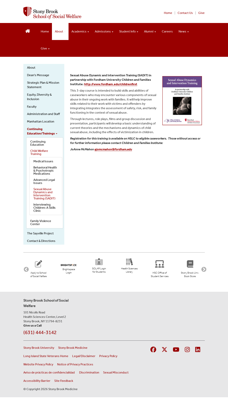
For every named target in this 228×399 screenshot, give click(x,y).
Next (203, 269)
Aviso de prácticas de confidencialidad (49, 374)
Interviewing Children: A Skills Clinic (44, 208)
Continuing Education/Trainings (42, 131)
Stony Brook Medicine (72, 349)
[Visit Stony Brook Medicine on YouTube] (176, 351)
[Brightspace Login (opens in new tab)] (68, 267)
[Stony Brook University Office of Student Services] (161, 269)
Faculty (31, 106)
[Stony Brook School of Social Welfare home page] (75, 13)
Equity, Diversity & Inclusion (39, 97)
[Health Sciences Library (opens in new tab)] (130, 267)
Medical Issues (43, 161)
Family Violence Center (40, 222)
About (31, 67)
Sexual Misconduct (116, 374)
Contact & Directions (41, 241)
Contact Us (185, 13)
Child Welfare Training (39, 152)
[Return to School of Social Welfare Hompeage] (27, 30)
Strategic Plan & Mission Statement (43, 85)
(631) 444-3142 (40, 334)
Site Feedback (63, 382)
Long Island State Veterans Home (45, 357)
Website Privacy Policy (38, 366)
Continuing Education (38, 143)
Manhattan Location (40, 121)
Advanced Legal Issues (44, 181)
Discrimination (89, 374)
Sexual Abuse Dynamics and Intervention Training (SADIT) (44, 193)
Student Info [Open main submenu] (128, 31)
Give (201, 13)
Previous (25, 269)
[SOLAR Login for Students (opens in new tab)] (99, 267)
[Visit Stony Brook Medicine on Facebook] (153, 351)
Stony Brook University (38, 349)
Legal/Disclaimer (83, 357)
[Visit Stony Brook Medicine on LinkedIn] (197, 351)
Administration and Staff (43, 114)
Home (168, 13)
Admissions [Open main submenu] (104, 31)
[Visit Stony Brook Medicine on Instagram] (187, 351)
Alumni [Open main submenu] (150, 31)
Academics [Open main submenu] (80, 31)
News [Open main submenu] (184, 31)
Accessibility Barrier (36, 382)
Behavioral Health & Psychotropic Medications (45, 170)
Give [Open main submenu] (45, 48)
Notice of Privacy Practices (75, 366)
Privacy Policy (108, 357)
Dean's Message (38, 75)
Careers (167, 31)
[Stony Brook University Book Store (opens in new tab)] (192, 269)
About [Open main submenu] (60, 31)
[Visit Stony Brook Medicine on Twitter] (164, 351)
